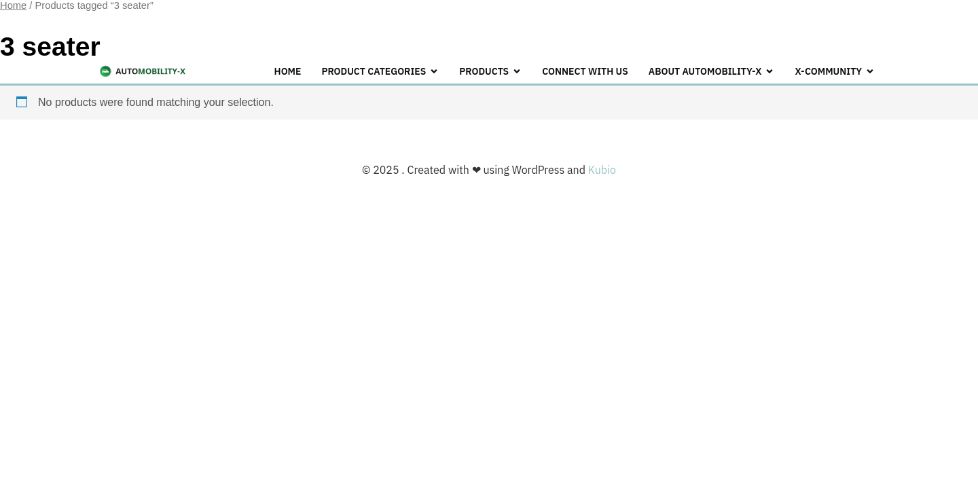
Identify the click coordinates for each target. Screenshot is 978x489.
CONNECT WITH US (585, 71)
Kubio (602, 170)
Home (288, 71)
